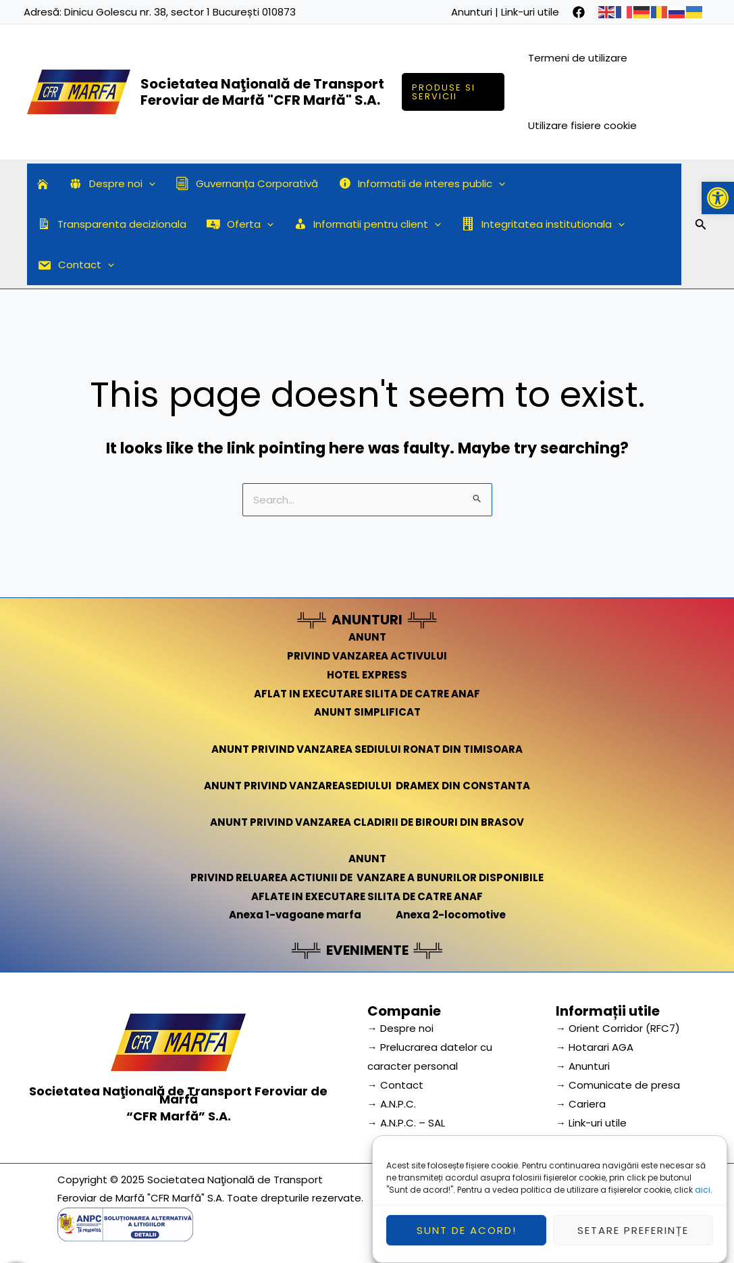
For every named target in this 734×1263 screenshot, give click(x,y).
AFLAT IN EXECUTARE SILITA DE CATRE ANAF (367, 694)
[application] (148, 184)
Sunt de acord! (467, 1240)
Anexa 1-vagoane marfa (295, 915)
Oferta (240, 224)
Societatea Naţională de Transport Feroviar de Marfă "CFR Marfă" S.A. (262, 91)
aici (702, 1200)
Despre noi (112, 184)
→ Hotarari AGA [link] (594, 1047)
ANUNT (367, 637)
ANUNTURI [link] (367, 619)
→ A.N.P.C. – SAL (406, 1123)
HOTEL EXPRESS (367, 675)
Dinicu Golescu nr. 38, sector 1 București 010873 (180, 12)
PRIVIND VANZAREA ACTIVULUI (367, 656)
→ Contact (395, 1085)
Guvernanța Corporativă (247, 183)
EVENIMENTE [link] (367, 950)
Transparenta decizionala (111, 224)
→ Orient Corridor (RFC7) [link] (618, 1028)
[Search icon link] (701, 226)
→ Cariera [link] (581, 1104)
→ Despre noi (400, 1028)
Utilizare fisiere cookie (582, 125)
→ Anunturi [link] (583, 1066)
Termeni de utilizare (577, 58)
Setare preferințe (633, 1240)
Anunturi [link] (471, 12)
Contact (75, 265)
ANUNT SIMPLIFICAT (367, 712)
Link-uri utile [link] (530, 12)
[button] (718, 198)
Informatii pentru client (368, 224)
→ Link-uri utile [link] (591, 1123)
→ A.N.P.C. (391, 1104)
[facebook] (579, 12)
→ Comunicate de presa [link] (618, 1085)
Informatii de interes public (422, 184)
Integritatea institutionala (543, 224)
